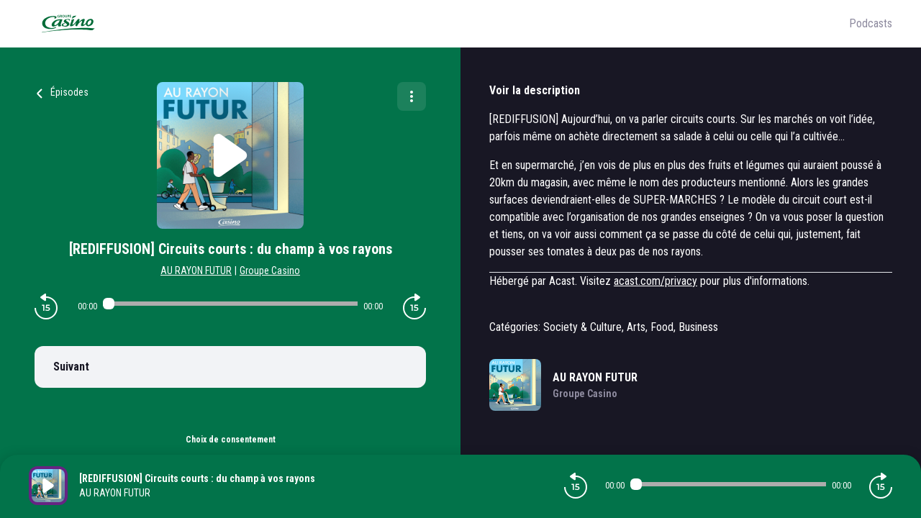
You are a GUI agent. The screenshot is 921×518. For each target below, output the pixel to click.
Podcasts (870, 23)
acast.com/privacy (655, 281)
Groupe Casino (270, 270)
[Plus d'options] (411, 96)
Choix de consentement (231, 440)
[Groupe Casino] (439, 24)
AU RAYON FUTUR (196, 270)
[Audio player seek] (230, 303)
